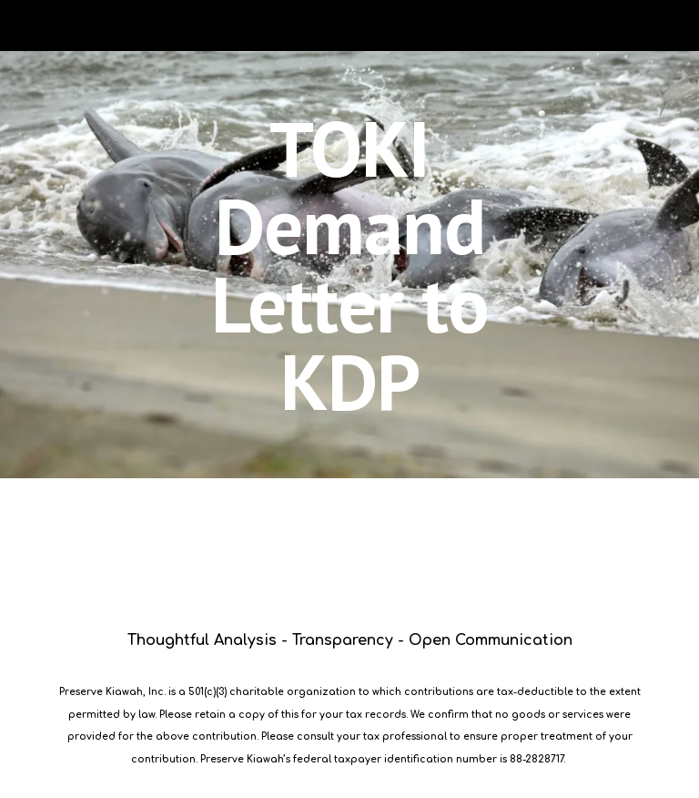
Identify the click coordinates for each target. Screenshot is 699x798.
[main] (349, 264)
